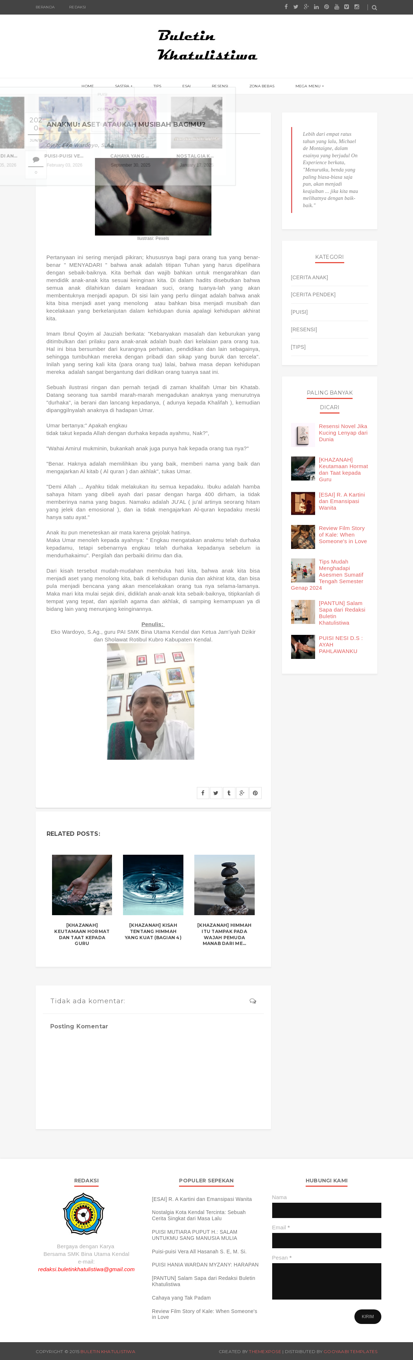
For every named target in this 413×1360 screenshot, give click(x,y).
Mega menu (289, 86)
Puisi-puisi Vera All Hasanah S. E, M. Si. (199, 1251)
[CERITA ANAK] (309, 277)
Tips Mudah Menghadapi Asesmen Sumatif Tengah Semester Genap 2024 (327, 574)
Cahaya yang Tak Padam (181, 1298)
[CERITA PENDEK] (313, 294)
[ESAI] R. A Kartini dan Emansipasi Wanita (342, 501)
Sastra (134, 86)
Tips (164, 86)
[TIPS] (298, 347)
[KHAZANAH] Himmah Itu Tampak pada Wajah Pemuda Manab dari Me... (224, 934)
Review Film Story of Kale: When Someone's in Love (343, 534)
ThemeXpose (265, 1351)
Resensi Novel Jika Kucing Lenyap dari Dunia (343, 432)
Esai (186, 86)
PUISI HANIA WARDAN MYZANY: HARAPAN (205, 1265)
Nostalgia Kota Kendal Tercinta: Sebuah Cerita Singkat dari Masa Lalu (199, 1215)
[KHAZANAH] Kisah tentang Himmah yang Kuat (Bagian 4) (153, 931)
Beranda (45, 7)
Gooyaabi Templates (350, 1351)
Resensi (214, 86)
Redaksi (77, 7)
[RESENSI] (304, 329)
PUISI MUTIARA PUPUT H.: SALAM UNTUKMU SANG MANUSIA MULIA (195, 1235)
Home (106, 86)
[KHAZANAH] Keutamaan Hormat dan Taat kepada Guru (82, 934)
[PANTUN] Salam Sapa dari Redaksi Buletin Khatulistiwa (203, 1281)
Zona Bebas (249, 86)
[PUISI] (299, 312)
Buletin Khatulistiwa (107, 1351)
